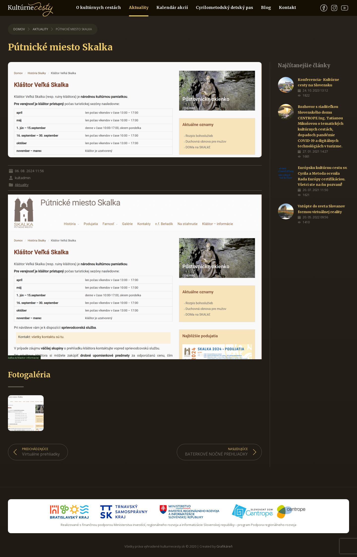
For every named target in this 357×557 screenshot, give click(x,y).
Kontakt (287, 7)
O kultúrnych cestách (98, 7)
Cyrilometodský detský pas (224, 7)
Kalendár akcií (172, 7)
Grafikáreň (224, 546)
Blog (266, 7)
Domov (19, 29)
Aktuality (139, 10)
